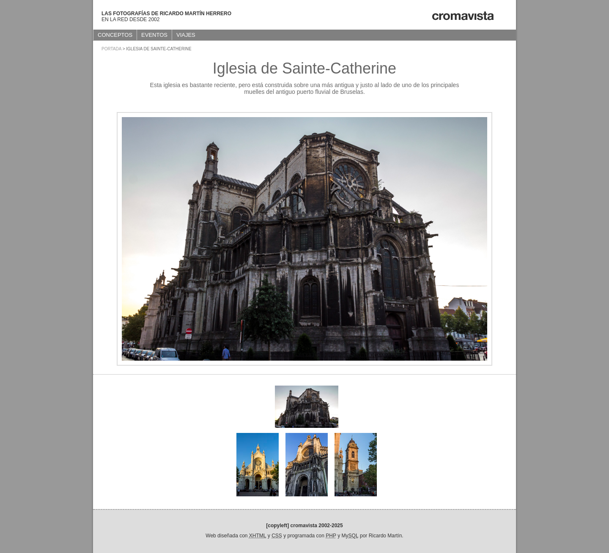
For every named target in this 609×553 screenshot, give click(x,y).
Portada (111, 49)
